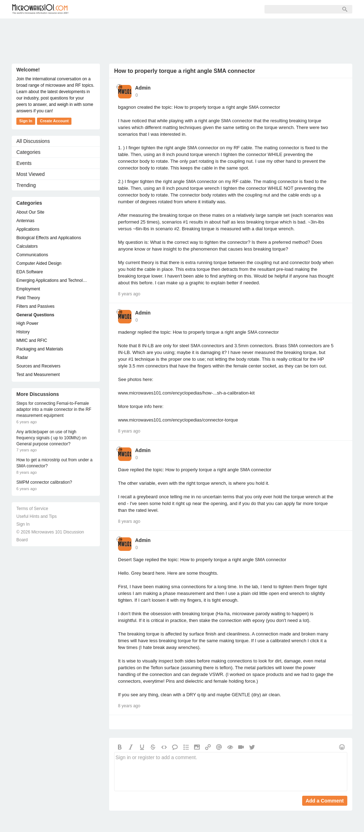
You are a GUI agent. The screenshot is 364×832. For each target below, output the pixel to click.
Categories (28, 152)
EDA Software (29, 271)
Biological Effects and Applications (48, 237)
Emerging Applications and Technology (52, 280)
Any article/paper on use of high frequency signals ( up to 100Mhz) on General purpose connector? (51, 437)
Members (123, 9)
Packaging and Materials (39, 349)
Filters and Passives (35, 306)
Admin (143, 88)
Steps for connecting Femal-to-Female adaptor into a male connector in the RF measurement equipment (53, 409)
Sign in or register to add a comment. (230, 771)
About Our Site (30, 212)
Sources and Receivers (38, 366)
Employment (28, 288)
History (23, 331)
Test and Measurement (38, 374)
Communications (32, 254)
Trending (26, 185)
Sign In (186, 9)
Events (24, 163)
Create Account (54, 121)
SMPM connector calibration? (44, 482)
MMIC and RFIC (31, 340)
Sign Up (156, 9)
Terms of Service (32, 508)
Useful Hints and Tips (36, 516)
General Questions (35, 314)
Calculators (27, 246)
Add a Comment (325, 801)
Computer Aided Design (38, 263)
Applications (27, 229)
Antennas (25, 220)
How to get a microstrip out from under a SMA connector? (54, 462)
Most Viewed (30, 174)
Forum (92, 9)
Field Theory (28, 297)
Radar (22, 357)
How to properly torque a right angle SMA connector (184, 71)
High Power (27, 323)
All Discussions (33, 141)
